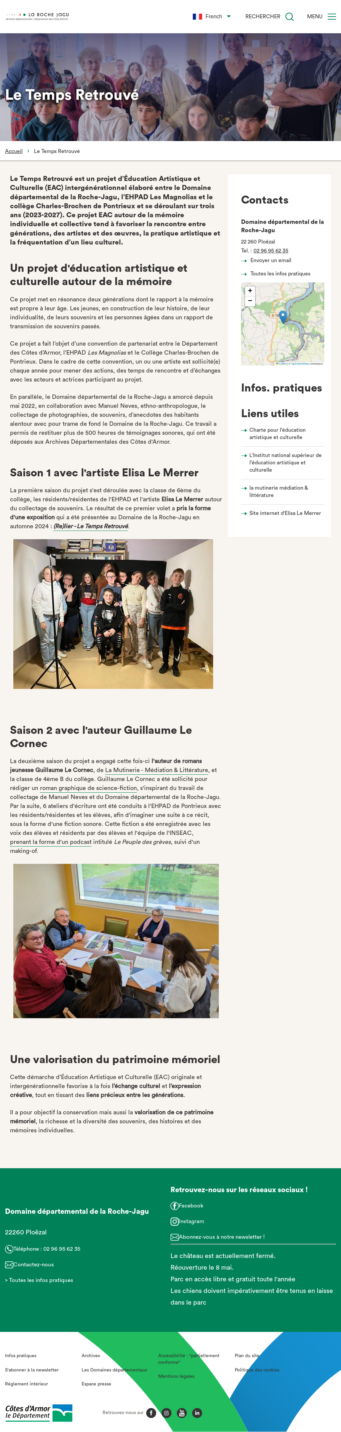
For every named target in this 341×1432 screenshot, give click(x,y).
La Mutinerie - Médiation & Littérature (156, 770)
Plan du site (247, 1355)
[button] (283, 317)
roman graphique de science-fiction (88, 788)
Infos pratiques (20, 1355)
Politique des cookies (257, 1370)
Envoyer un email (268, 260)
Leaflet (281, 363)
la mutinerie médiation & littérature (278, 491)
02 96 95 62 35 (270, 250)
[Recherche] (289, 17)
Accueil (14, 151)
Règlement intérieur (26, 1384)
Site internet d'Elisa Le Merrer (285, 513)
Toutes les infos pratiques (277, 273)
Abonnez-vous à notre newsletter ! (222, 1237)
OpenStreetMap (300, 363)
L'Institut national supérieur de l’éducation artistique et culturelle (285, 463)
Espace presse (96, 1384)
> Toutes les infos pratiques (39, 1280)
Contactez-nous (33, 1264)
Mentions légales (176, 1376)
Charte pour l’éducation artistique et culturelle (277, 433)
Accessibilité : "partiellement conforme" (188, 1359)
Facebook (191, 1205)
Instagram (191, 1221)
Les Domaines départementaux (114, 1370)
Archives (91, 1355)
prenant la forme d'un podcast (51, 842)
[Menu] (332, 16)
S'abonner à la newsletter (32, 1370)
